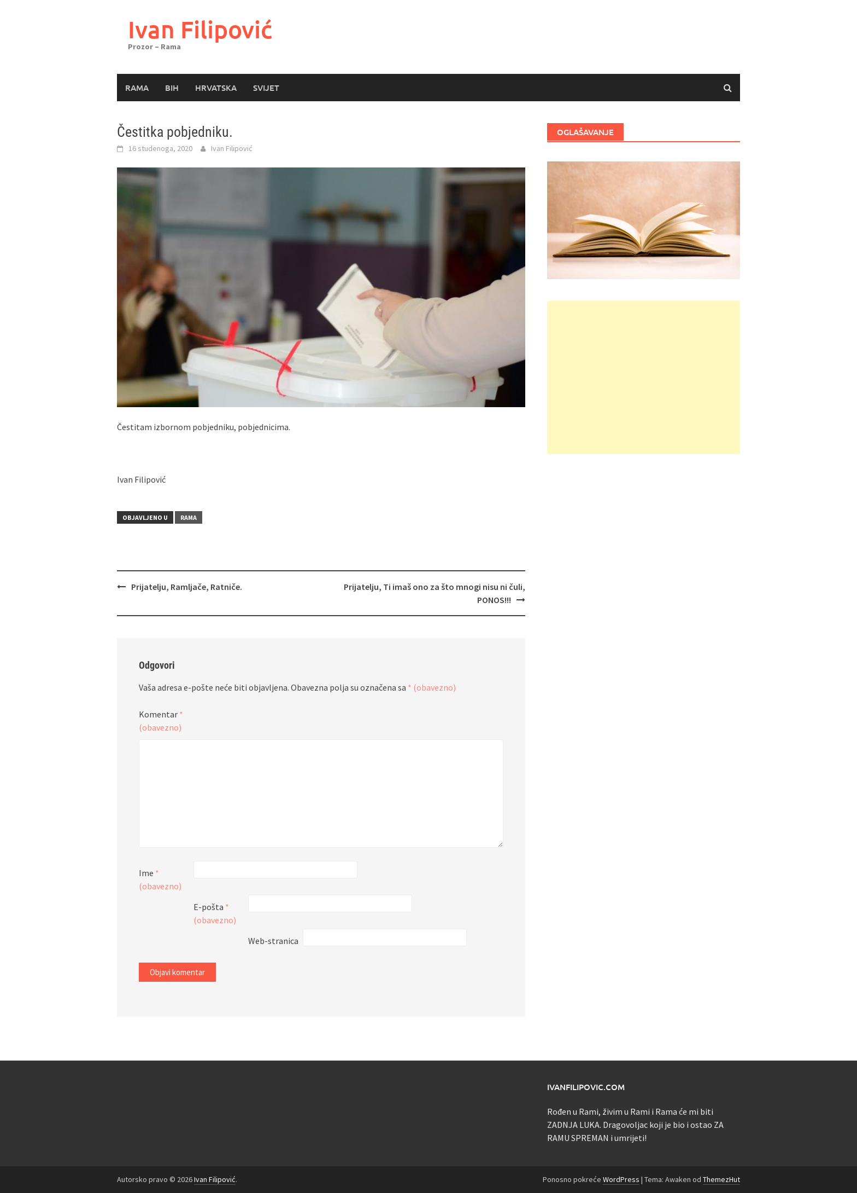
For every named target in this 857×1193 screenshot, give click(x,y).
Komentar (161, 721)
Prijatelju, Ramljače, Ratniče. (186, 586)
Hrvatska (216, 87)
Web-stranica (273, 940)
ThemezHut (721, 1179)
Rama (137, 87)
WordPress (621, 1179)
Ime (160, 879)
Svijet (266, 87)
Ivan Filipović (200, 29)
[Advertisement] (643, 377)
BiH (172, 87)
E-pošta (214, 913)
